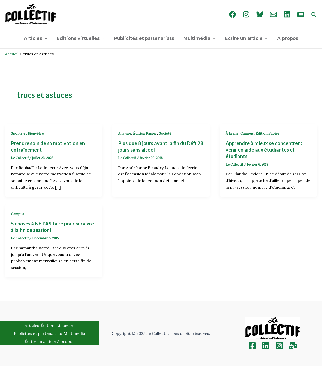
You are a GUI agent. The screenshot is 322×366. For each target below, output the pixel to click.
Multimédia (199, 38)
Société (165, 133)
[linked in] (287, 14)
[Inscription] (293, 346)
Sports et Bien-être (27, 133)
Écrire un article (245, 38)
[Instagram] (246, 14)
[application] (45, 38)
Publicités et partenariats (144, 38)
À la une (124, 133)
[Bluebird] (259, 14)
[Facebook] (232, 14)
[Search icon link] (314, 15)
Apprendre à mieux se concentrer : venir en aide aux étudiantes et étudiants (264, 149)
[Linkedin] (266, 346)
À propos (286, 38)
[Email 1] (273, 14)
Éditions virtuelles (81, 38)
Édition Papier (145, 133)
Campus (247, 133)
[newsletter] (300, 14)
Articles (36, 38)
